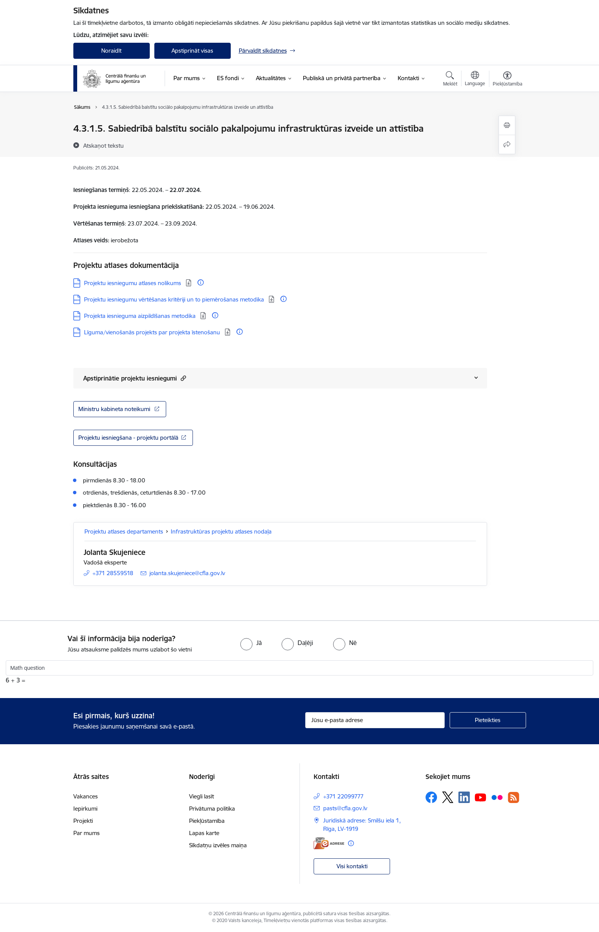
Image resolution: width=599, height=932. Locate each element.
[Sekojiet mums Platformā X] (447, 797)
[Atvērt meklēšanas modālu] (450, 80)
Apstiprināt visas (192, 50)
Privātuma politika (212, 808)
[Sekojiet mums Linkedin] (464, 797)
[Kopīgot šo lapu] (507, 144)
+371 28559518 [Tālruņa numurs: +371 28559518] (112, 573)
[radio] (251, 642)
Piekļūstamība (207, 820)
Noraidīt (111, 50)
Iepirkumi (85, 808)
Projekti (83, 820)
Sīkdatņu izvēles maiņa (218, 845)
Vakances (85, 796)
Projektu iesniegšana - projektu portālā (128, 437)
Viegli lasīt (201, 796)
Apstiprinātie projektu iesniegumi (134, 378)
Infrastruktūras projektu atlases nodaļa (221, 531)
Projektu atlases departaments (123, 531)
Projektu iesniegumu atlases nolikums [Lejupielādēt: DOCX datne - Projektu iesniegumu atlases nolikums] (133, 283)
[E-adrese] (329, 843)
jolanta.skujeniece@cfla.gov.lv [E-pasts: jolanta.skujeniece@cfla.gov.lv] (187, 573)
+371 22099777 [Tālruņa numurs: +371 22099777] (343, 796)
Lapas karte (204, 833)
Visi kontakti (352, 866)
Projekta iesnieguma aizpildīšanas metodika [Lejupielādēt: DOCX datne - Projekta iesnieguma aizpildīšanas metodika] (140, 315)
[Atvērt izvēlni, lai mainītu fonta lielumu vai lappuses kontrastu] (507, 80)
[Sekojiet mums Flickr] (497, 796)
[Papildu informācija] (201, 282)
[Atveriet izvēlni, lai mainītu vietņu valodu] (475, 79)
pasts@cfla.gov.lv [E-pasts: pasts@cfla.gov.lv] (345, 808)
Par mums (86, 833)
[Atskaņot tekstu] (103, 145)
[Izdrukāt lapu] (507, 125)
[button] (182, 378)
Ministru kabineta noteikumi (115, 409)
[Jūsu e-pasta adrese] (375, 720)
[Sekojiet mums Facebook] (431, 797)
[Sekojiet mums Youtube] (480, 796)
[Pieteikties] (488, 720)
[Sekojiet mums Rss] (513, 797)
